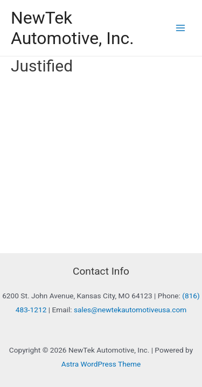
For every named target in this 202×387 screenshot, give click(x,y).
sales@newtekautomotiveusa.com (130, 309)
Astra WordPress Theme (101, 364)
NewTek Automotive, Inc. (72, 28)
